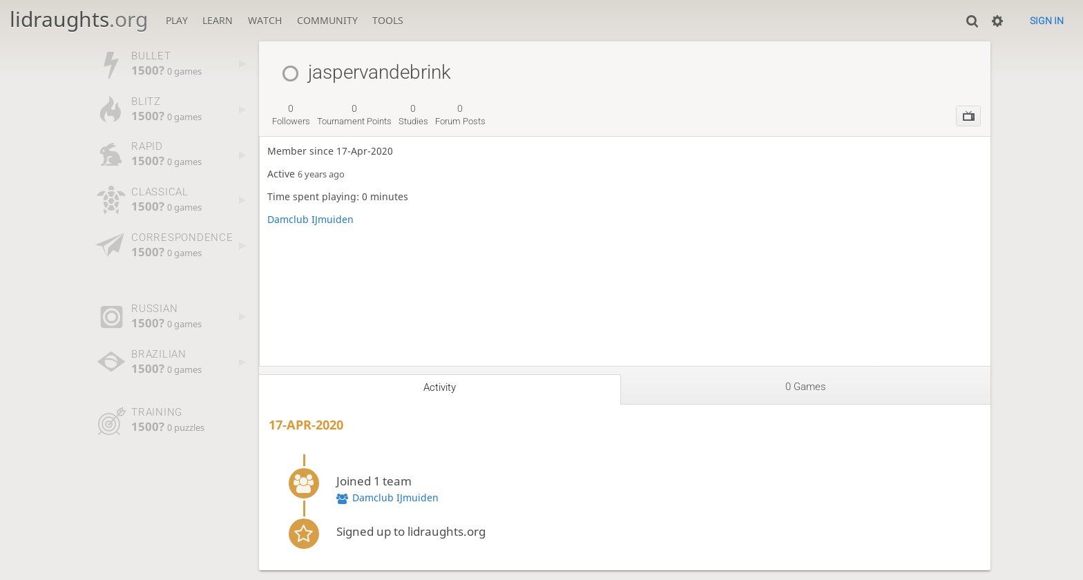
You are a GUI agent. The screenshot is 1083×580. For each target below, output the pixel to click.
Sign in (1047, 20)
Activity (439, 387)
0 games (805, 386)
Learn (217, 20)
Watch (265, 20)
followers (291, 114)
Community (327, 20)
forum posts (460, 114)
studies (413, 114)
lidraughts (79, 19)
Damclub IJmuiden (310, 219)
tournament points (354, 114)
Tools (387, 20)
